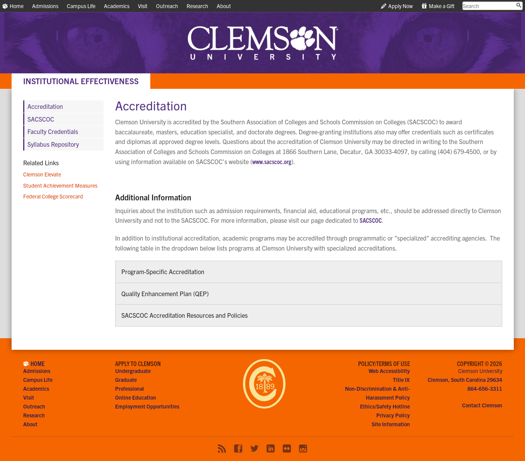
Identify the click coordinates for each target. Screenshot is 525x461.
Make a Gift (438, 5)
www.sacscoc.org (271, 161)
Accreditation (45, 106)
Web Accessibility (389, 370)
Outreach (167, 5)
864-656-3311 (484, 388)
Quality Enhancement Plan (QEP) (165, 293)
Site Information (391, 423)
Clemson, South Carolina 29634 (465, 379)
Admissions (45, 5)
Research (197, 5)
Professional (129, 388)
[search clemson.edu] (492, 6)
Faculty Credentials (52, 131)
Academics (116, 5)
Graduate (126, 379)
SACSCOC (371, 220)
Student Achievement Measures (60, 185)
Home (13, 5)
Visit (143, 5)
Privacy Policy (393, 415)
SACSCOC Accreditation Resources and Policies (184, 315)
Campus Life (81, 5)
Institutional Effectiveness (81, 81)
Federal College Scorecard (53, 196)
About (224, 5)
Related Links (41, 162)
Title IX (401, 379)
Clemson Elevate (42, 174)
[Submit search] (519, 5)
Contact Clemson (482, 405)
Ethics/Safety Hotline (385, 406)
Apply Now (397, 5)
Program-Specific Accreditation (162, 271)
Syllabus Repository (53, 144)
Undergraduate (133, 370)
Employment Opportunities (147, 406)
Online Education (135, 397)
